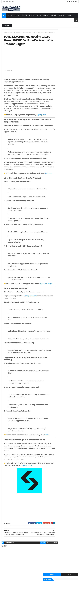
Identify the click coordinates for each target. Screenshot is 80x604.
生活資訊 (68, 15)
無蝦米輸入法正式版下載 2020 (63, 159)
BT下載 (17, 15)
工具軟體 (13, 20)
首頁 (4, 1)
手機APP (5, 20)
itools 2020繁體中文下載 (62, 133)
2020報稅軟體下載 (60, 169)
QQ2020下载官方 (60, 140)
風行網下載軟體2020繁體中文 (63, 168)
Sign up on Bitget (30, 313)
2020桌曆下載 (59, 134)
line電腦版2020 (59, 176)
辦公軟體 (31, 15)
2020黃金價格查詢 (60, 141)
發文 (10, 1)
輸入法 (39, 15)
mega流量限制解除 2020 (62, 131)
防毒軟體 (53, 15)
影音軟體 (46, 15)
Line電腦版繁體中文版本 (61, 126)
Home (5, 32)
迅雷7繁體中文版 (59, 129)
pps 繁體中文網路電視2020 (62, 148)
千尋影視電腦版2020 (60, 162)
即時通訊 (57, 188)
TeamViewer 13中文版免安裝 (63, 127)
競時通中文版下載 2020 (61, 155)
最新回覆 (72, 30)
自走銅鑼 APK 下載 (60, 152)
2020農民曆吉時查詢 (60, 178)
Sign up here (41, 118)
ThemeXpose (10, 602)
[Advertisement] (17, 61)
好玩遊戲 (61, 15)
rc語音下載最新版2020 (61, 164)
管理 (7, 1)
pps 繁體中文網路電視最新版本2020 (65, 175)
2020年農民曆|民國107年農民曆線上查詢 (66, 161)
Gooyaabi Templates (26, 602)
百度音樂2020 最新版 (61, 145)
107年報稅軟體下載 (60, 173)
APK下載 (24, 15)
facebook (48, 566)
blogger (37, 566)
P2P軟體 (10, 15)
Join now (46, 456)
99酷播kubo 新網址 (60, 143)
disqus (43, 566)
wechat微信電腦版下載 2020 (63, 136)
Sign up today (36, 487)
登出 (13, 1)
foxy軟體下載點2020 (60, 147)
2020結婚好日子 (59, 150)
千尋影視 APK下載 (60, 154)
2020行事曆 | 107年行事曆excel (64, 138)
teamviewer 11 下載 (60, 171)
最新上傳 (60, 30)
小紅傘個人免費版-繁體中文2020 (64, 157)
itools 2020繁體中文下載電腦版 (63, 166)
